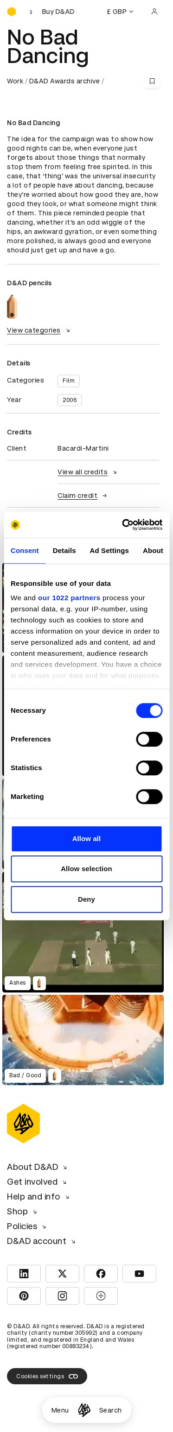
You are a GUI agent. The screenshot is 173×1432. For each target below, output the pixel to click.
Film (69, 380)
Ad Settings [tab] (109, 550)
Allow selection (86, 869)
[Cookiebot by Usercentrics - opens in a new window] (123, 525)
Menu (60, 1410)
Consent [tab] (25, 550)
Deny (86, 899)
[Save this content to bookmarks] (152, 81)
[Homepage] (84, 1410)
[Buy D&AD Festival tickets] (53, 11)
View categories (39, 330)
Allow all (86, 838)
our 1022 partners (69, 598)
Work (15, 81)
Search (110, 1410)
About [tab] (153, 550)
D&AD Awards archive (64, 81)
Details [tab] (64, 550)
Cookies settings (47, 1376)
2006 (70, 400)
